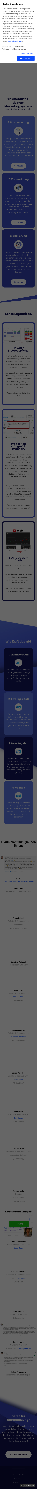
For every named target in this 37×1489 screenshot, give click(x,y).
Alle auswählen (25, 58)
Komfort (6, 49)
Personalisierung (19, 49)
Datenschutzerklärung (15, 41)
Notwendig (7, 46)
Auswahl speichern (27, 53)
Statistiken (19, 46)
